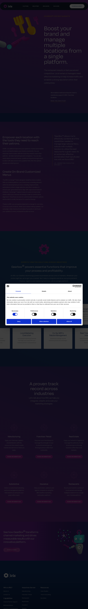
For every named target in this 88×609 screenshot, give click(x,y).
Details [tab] (44, 291)
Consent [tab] (18, 291)
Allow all (69, 321)
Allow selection (44, 321)
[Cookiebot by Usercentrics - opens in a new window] (73, 286)
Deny (18, 321)
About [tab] (70, 291)
